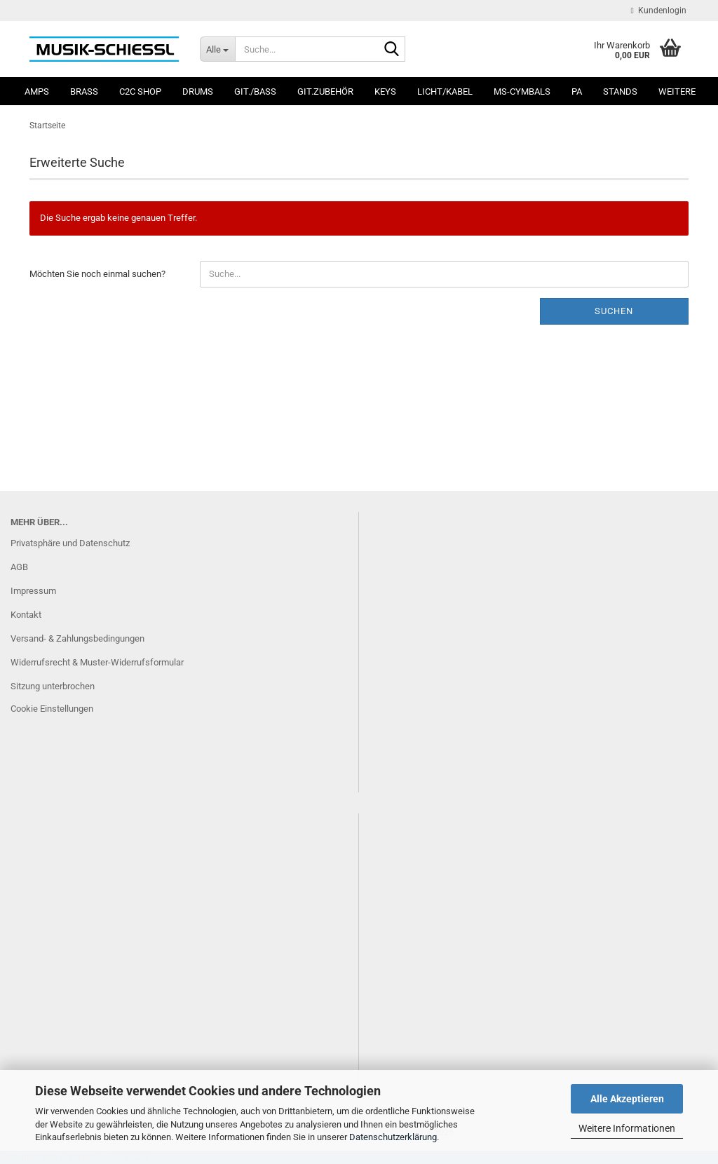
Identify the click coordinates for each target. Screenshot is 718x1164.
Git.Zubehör (325, 91)
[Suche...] (217, 49)
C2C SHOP (140, 91)
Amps (37, 91)
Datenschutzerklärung (393, 1137)
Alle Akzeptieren (627, 1098)
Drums (197, 91)
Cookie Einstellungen (52, 708)
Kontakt (26, 614)
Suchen (614, 311)
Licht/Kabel (445, 91)
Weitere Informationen (626, 1128)
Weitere (677, 91)
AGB (19, 567)
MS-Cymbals (522, 91)
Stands (620, 91)
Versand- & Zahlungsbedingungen (77, 638)
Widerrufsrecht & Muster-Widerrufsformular (97, 662)
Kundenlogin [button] (658, 10)
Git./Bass (255, 91)
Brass (84, 91)
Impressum (33, 591)
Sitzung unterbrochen (53, 686)
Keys (385, 91)
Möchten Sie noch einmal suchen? (97, 274)
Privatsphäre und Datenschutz (70, 543)
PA (576, 91)
